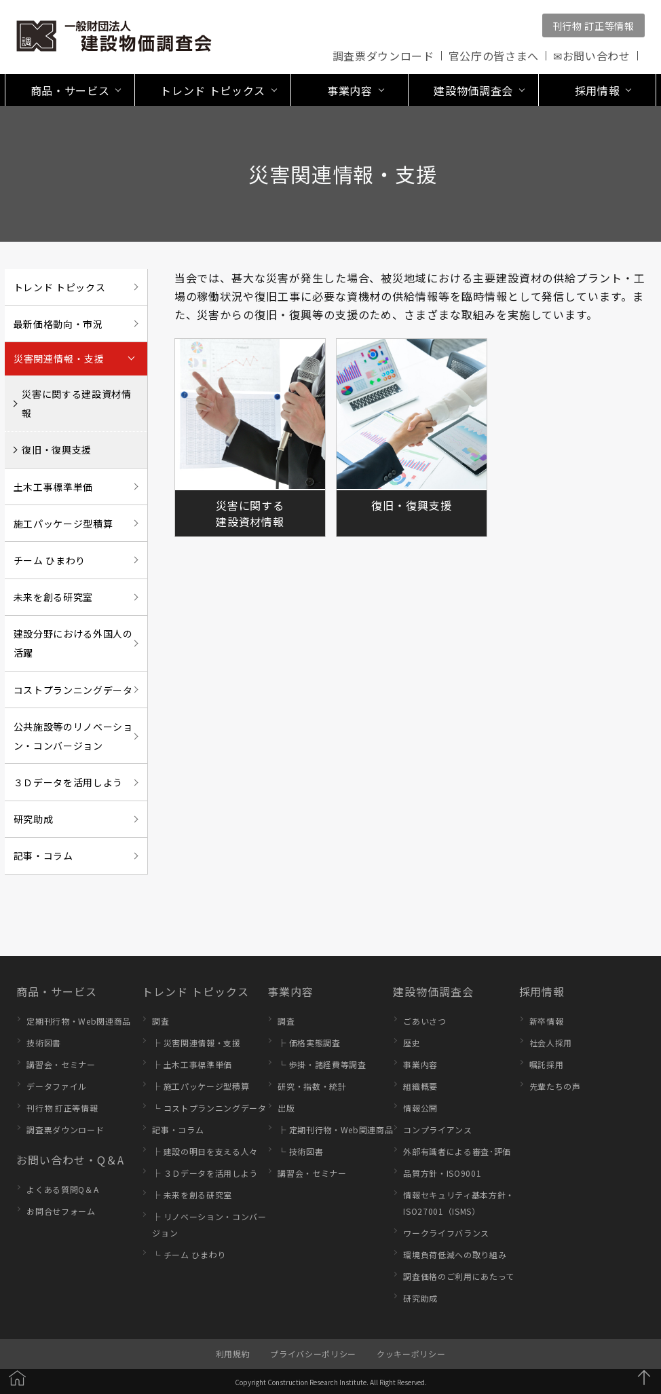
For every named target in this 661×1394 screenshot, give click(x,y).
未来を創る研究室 (53, 597)
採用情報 (542, 991)
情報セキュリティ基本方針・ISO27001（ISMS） (458, 1203)
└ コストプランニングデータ (209, 1108)
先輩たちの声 (555, 1086)
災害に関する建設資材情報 (76, 403)
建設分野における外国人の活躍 (73, 643)
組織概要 (420, 1086)
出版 (286, 1108)
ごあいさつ (424, 1021)
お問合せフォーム (60, 1211)
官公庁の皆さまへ (494, 55)
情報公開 (420, 1108)
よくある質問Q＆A (62, 1189)
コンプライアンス (437, 1129)
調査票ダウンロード (383, 55)
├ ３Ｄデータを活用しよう (205, 1173)
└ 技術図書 (300, 1151)
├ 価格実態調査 (309, 1042)
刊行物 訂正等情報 (593, 26)
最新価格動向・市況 (58, 324)
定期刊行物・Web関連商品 (78, 1021)
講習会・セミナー (60, 1064)
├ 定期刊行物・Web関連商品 (335, 1129)
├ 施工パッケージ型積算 (200, 1086)
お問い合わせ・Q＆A (70, 1160)
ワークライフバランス (446, 1233)
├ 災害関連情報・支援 (196, 1042)
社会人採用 (550, 1042)
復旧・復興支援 (57, 449)
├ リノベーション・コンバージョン (209, 1225)
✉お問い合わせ (591, 55)
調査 (160, 1021)
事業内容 (290, 991)
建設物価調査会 (433, 991)
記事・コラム (43, 855)
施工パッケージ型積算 (63, 523)
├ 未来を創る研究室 (192, 1194)
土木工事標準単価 (53, 487)
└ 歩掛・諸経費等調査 (322, 1064)
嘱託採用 (546, 1064)
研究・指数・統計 (312, 1086)
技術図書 (43, 1042)
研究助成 (34, 819)
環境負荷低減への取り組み (454, 1254)
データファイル (56, 1086)
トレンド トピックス (60, 287)
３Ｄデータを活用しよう (68, 782)
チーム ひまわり (50, 560)
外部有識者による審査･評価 (457, 1151)
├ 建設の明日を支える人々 (205, 1151)
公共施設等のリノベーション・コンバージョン (73, 736)
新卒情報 (546, 1021)
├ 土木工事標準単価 (192, 1064)
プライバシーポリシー (313, 1353)
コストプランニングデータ (73, 690)
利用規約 (233, 1353)
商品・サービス (56, 991)
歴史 (411, 1042)
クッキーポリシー (411, 1353)
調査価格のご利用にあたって (458, 1276)
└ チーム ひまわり (189, 1254)
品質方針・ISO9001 (442, 1173)
